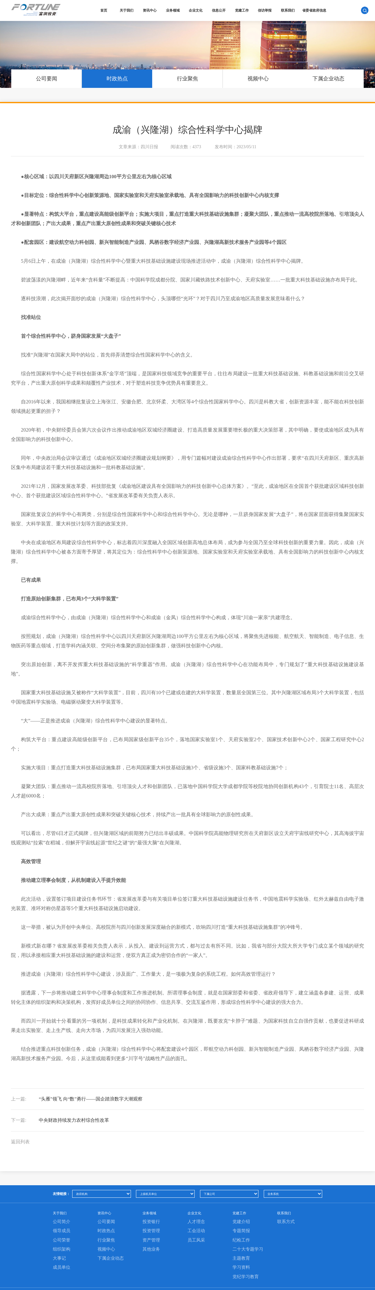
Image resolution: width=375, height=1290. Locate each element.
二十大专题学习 (247, 1262)
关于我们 (129, 10)
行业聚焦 (187, 77)
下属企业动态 (328, 77)
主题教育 (241, 1271)
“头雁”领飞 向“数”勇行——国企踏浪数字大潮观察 (80, 1101)
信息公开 (221, 10)
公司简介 (61, 1234)
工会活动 (196, 1244)
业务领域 (175, 10)
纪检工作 (241, 1253)
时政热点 (117, 77)
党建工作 (244, 10)
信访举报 (267, 10)
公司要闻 (46, 77)
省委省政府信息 (317, 10)
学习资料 (241, 1280)
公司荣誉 (61, 1253)
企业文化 (198, 10)
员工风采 (196, 1253)
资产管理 (151, 1253)
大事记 (59, 1271)
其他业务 (151, 1262)
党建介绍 (241, 1234)
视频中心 (258, 77)
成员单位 (61, 1280)
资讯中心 (152, 10)
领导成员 (61, 1244)
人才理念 (196, 1234)
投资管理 (151, 1244)
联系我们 (290, 10)
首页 (105, 10)
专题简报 (241, 1244)
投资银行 (151, 1234)
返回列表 (21, 1152)
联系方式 (286, 1234)
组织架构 (61, 1262)
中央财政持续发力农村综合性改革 (63, 1126)
